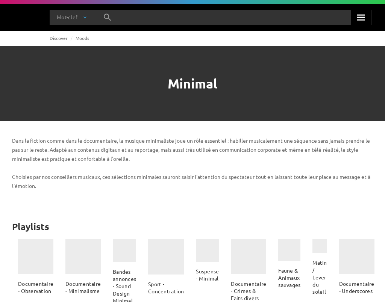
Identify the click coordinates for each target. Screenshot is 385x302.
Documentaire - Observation (35, 287)
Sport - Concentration (166, 287)
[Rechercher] (361, 17)
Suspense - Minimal (207, 275)
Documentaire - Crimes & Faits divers (248, 291)
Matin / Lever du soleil (319, 277)
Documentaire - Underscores (356, 287)
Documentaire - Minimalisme (83, 287)
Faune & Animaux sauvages (289, 277)
